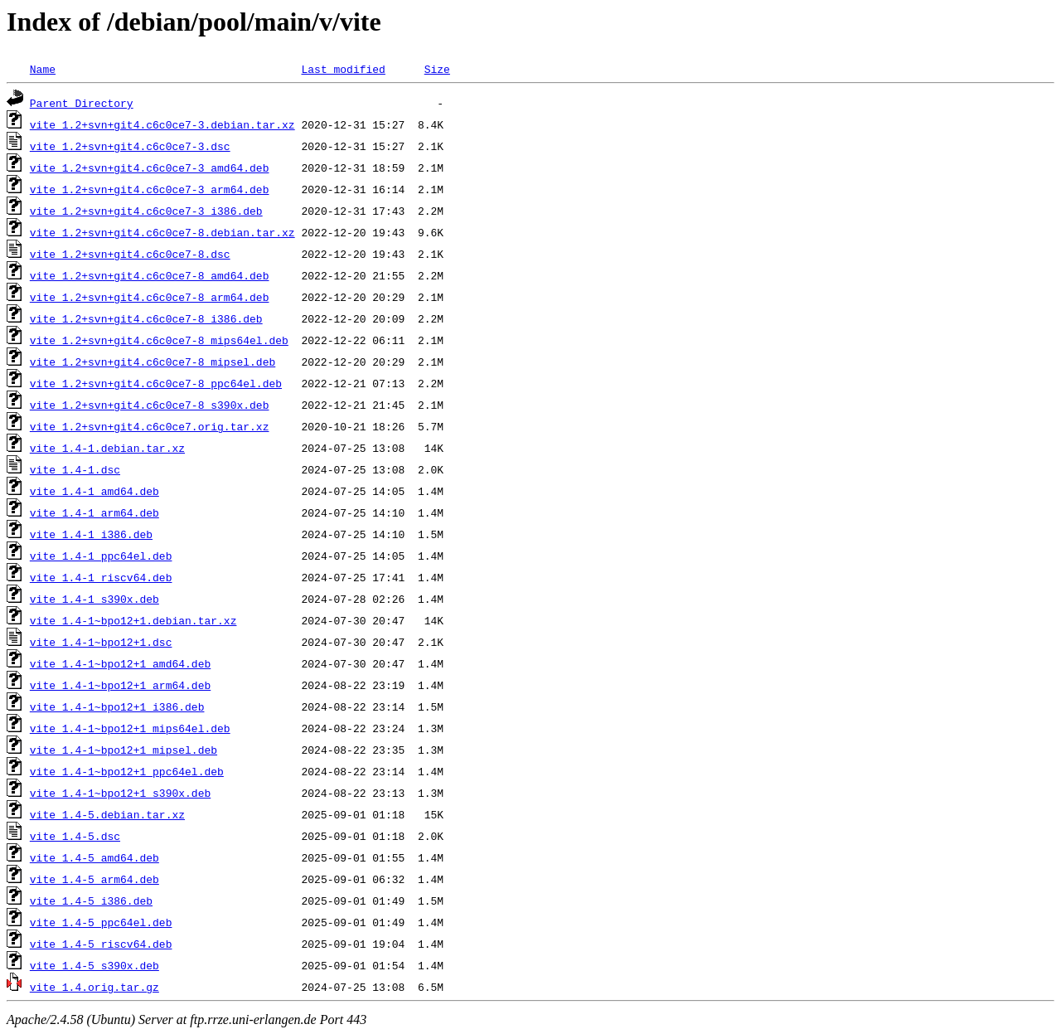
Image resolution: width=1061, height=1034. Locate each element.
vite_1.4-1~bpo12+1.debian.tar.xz (133, 620)
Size (437, 68)
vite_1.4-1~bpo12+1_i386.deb (117, 706)
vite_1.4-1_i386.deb (91, 534)
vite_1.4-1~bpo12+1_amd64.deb (120, 663)
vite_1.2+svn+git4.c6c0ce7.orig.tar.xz (149, 426)
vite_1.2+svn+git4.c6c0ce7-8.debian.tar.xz (162, 232)
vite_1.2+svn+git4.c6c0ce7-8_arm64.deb (149, 296)
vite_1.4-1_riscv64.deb (101, 577)
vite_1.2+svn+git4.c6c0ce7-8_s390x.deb (149, 404)
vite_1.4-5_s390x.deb (94, 965)
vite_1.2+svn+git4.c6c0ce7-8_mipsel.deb (152, 361)
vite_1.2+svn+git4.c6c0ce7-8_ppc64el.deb (156, 383)
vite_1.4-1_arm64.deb (94, 512)
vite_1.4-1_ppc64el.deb (101, 555)
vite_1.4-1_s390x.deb (94, 598)
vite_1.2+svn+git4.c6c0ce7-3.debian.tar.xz (162, 124)
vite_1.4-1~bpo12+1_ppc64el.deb (127, 771)
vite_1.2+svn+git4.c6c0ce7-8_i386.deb (146, 318)
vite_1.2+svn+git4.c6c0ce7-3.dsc (130, 145)
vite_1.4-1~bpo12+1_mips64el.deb (130, 728)
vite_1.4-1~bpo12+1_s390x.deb (120, 792)
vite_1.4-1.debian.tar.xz (107, 447)
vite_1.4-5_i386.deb (91, 900)
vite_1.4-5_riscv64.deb (101, 943)
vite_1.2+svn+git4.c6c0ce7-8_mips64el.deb (159, 340)
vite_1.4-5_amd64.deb (94, 857)
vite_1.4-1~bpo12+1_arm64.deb (120, 684)
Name (43, 68)
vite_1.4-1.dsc (75, 469)
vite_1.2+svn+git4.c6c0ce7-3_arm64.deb (149, 189)
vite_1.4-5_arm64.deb (94, 878)
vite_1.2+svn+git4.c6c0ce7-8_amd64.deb (149, 275)
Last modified (343, 68)
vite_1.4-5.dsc (75, 835)
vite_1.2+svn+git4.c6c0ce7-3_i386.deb (146, 210)
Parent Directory (81, 102)
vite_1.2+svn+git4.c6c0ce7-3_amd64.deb (149, 167)
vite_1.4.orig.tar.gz (94, 986)
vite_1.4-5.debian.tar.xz (107, 814)
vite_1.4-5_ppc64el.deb (101, 922)
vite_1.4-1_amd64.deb (94, 490)
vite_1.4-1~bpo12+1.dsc (101, 641)
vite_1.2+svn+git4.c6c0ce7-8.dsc (130, 253)
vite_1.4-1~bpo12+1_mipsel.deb (123, 749)
